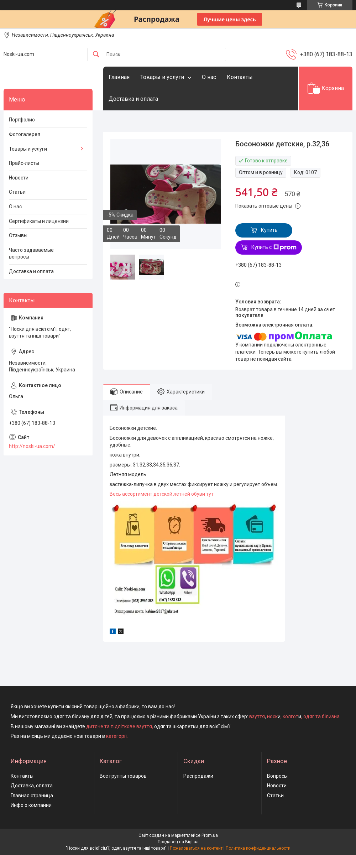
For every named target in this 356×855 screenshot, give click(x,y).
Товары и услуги (162, 77)
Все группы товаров (123, 776)
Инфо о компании (31, 805)
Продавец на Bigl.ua (178, 841)
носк (272, 716)
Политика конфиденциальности (258, 848)
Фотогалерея (24, 134)
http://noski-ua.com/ (32, 446)
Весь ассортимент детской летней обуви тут (162, 494)
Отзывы (18, 235)
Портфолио (22, 119)
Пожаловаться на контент (196, 848)
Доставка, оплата (32, 785)
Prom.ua (209, 835)
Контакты (240, 77)
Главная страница (32, 795)
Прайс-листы (24, 163)
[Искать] (96, 54)
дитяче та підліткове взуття (119, 726)
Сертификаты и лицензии (39, 221)
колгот (290, 716)
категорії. (117, 736)
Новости (18, 178)
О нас (209, 77)
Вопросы (277, 776)
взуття (256, 716)
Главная (119, 77)
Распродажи (198, 776)
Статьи (17, 192)
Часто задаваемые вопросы (31, 253)
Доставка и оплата (133, 98)
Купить (269, 230)
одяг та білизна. (322, 716)
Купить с (274, 247)
